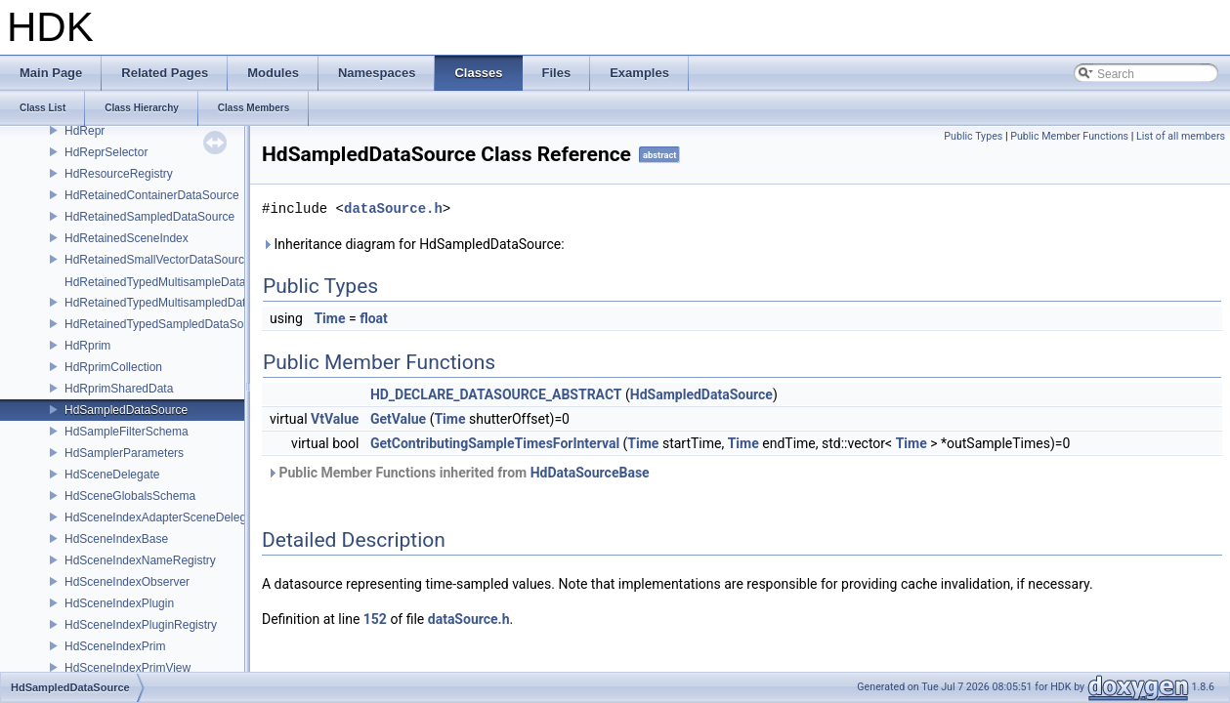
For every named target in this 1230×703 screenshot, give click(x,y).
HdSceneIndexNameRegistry (140, 560)
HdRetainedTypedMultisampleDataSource (173, 282)
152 (375, 619)
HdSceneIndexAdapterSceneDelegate (163, 517)
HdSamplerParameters (124, 453)
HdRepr (84, 131)
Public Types (973, 136)
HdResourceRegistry (118, 174)
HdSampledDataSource (126, 410)
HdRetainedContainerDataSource (151, 195)
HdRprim (87, 345)
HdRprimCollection (113, 367)
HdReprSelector (106, 152)
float (374, 318)
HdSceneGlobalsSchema (129, 496)
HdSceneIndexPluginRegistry (140, 625)
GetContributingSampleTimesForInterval (494, 443)
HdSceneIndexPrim (114, 646)
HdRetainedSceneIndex (126, 238)
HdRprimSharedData (118, 388)
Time (329, 318)
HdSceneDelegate (111, 474)
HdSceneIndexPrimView (127, 668)
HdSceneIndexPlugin (119, 603)
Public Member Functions (1069, 136)
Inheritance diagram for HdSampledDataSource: (413, 244)
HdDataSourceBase (590, 472)
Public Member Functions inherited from (458, 472)
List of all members (1180, 136)
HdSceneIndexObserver (127, 582)
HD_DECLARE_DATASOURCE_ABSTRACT (496, 394)
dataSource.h (393, 208)
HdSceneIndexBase (116, 539)
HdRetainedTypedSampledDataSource (165, 324)
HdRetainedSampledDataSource (149, 217)
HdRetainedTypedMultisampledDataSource (176, 303)
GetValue (398, 419)
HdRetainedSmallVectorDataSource (157, 260)
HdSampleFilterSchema (126, 431)
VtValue (335, 419)
